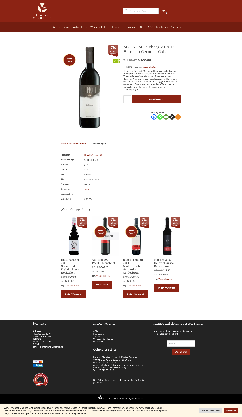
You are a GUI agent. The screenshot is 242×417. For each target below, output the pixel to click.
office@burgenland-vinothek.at (48, 346)
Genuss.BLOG (146, 27)
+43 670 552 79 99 (42, 341)
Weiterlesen (101, 284)
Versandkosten (149, 67)
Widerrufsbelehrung (103, 338)
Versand (97, 336)
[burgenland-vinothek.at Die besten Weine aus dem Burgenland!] (42, 11)
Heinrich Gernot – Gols (94, 155)
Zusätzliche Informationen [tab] (73, 143)
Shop (56, 27)
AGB (95, 331)
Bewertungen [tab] (99, 143)
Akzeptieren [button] (230, 410)
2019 (86, 189)
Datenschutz (99, 341)
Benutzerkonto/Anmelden (168, 27)
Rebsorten (118, 27)
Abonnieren (181, 351)
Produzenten (79, 27)
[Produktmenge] (127, 99)
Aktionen (132, 27)
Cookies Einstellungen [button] (210, 410)
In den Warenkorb (156, 98)
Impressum (98, 333)
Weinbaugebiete (99, 27)
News (66, 27)
